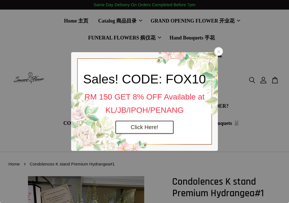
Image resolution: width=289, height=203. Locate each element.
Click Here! (144, 127)
